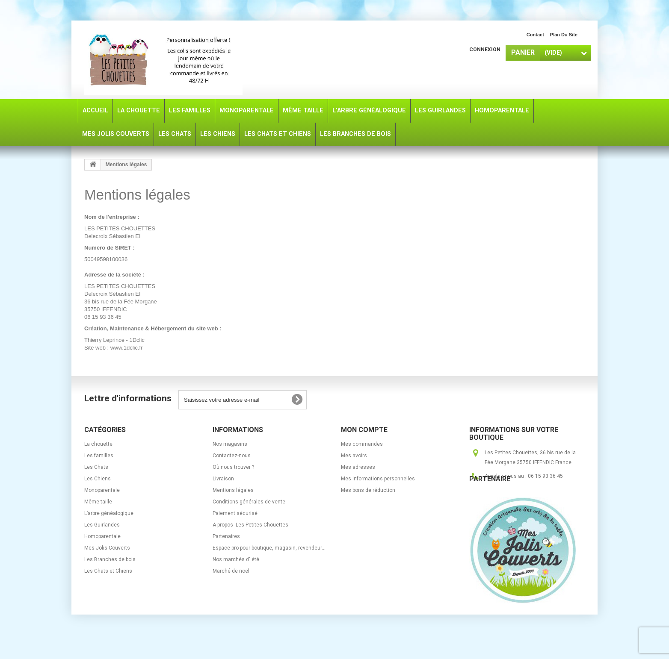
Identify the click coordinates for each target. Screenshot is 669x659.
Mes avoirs (354, 456)
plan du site (563, 34)
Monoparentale (102, 490)
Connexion (484, 50)
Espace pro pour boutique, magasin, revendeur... (269, 548)
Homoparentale (102, 536)
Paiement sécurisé (235, 513)
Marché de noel (231, 571)
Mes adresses (358, 467)
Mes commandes (362, 444)
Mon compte (364, 430)
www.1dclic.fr (126, 347)
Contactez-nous (232, 456)
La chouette (98, 444)
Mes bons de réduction (368, 490)
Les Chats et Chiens (108, 571)
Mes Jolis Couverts (107, 548)
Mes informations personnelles (378, 479)
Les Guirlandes (102, 525)
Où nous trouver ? (233, 467)
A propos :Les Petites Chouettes (250, 525)
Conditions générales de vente (249, 502)
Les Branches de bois (110, 559)
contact (535, 34)
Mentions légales (233, 490)
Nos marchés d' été (236, 559)
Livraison (223, 479)
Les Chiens (97, 479)
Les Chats (96, 467)
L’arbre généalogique (108, 513)
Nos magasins (230, 444)
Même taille (98, 502)
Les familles (98, 456)
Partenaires (226, 536)
